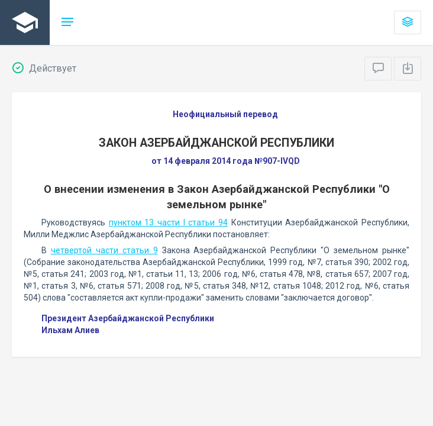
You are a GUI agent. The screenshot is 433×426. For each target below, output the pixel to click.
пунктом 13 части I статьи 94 (168, 222)
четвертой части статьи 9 (104, 250)
